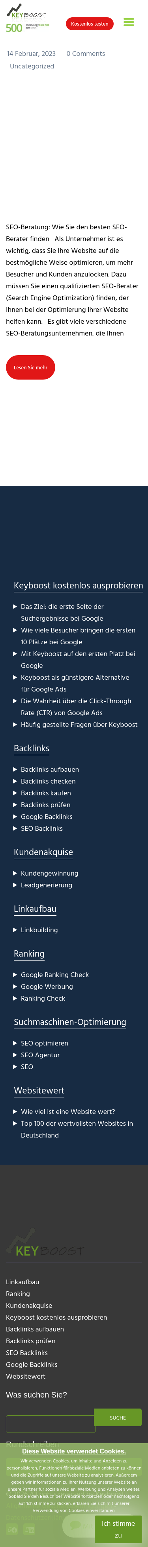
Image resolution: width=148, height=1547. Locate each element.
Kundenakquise (43, 852)
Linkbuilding (39, 929)
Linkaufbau (35, 908)
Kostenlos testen (90, 24)
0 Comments (86, 53)
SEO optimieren (44, 1043)
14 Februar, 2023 (32, 53)
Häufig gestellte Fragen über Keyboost (79, 724)
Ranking (29, 953)
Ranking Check (43, 998)
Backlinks (31, 748)
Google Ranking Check (55, 974)
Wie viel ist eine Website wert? (68, 1111)
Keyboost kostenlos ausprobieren (78, 585)
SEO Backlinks (42, 828)
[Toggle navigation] (129, 22)
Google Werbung (47, 986)
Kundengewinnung (50, 873)
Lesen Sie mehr (30, 367)
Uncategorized (32, 66)
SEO (27, 1066)
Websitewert (39, 1090)
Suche (118, 1417)
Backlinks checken (48, 781)
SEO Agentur (40, 1054)
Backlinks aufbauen (50, 769)
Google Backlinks (47, 816)
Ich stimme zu (118, 1529)
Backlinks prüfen (46, 804)
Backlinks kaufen (46, 792)
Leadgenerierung (46, 885)
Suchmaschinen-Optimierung (70, 1022)
